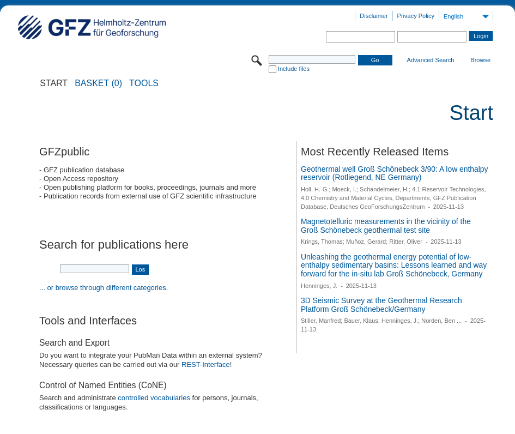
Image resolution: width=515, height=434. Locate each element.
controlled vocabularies (154, 398)
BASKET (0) (98, 83)
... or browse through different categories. (103, 288)
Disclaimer (373, 16)
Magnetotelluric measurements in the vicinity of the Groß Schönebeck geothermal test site (386, 225)
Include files (294, 68)
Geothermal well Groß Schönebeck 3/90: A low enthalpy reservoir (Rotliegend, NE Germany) (394, 173)
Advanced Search (431, 60)
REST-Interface (205, 364)
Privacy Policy (415, 16)
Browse (480, 60)
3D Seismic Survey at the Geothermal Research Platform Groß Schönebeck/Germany (381, 305)
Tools (144, 83)
